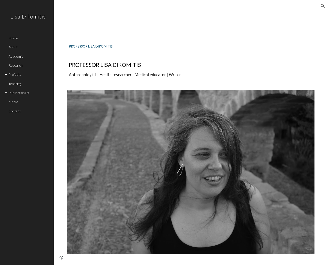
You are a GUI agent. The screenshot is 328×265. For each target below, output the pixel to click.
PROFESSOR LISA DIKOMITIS (91, 46)
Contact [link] (15, 111)
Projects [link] (15, 74)
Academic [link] (16, 56)
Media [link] (13, 102)
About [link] (13, 47)
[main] (190, 69)
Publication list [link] (19, 93)
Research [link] (16, 65)
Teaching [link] (15, 84)
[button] (323, 6)
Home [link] (13, 38)
